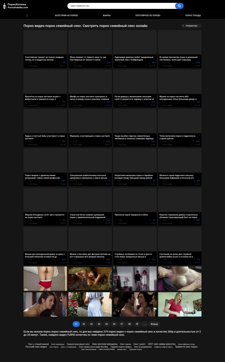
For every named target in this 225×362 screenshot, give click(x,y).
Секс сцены (125, 344)
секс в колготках (107, 349)
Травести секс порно (186, 346)
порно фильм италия (186, 344)
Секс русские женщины (105, 344)
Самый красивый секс (78, 344)
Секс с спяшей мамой (38, 344)
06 (114, 324)
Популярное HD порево (147, 15)
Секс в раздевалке (143, 347)
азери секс (122, 349)
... (145, 324)
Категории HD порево (66, 15)
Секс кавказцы (57, 344)
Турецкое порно (135, 349)
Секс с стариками (68, 347)
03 (91, 324)
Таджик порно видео (121, 347)
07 (122, 324)
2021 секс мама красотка (161, 344)
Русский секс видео (36, 346)
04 (99, 324)
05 (106, 324)
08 (129, 324)
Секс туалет (140, 344)
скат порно (53, 347)
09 (137, 324)
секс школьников (88, 349)
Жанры (107, 15)
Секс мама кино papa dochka (93, 347)
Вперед (154, 324)
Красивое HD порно (27, 15)
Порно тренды (193, 15)
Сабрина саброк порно (163, 347)
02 (84, 324)
